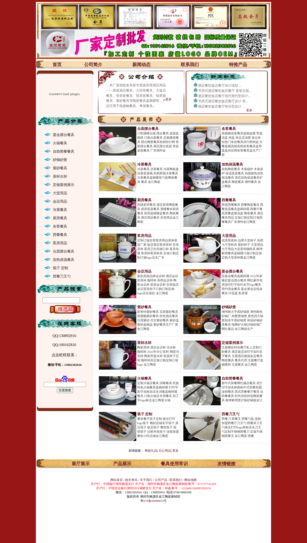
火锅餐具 (60, 143)
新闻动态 (141, 64)
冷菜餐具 (60, 210)
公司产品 (161, 480)
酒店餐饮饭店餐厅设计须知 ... (219, 85)
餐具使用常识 (174, 463)
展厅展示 (81, 463)
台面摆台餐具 (63, 251)
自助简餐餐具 (63, 151)
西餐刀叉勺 (62, 276)
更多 (169, 99)
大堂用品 (60, 193)
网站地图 (190, 480)
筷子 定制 (60, 268)
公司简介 (93, 64)
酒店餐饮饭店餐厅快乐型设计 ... (221, 106)
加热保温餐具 (63, 260)
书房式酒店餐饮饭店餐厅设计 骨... (223, 101)
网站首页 (116, 480)
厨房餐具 (60, 218)
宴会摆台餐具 (63, 135)
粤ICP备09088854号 (153, 501)
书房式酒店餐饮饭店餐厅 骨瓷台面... (224, 91)
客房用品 (60, 243)
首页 (57, 64)
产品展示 (122, 463)
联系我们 (190, 64)
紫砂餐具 (60, 168)
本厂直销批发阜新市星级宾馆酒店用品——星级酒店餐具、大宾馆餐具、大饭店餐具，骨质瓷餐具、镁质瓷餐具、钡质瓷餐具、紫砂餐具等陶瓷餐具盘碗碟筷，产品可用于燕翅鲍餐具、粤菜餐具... (136, 95)
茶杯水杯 (60, 176)
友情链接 (226, 463)
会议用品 (60, 201)
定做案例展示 (63, 185)
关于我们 (146, 480)
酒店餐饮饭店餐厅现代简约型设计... (224, 96)
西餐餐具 (60, 235)
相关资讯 (131, 480)
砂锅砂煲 (60, 160)
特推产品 (238, 64)
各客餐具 (60, 226)
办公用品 (165, 450)
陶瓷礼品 (151, 450)
